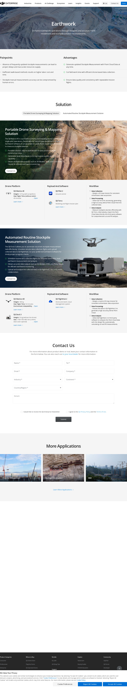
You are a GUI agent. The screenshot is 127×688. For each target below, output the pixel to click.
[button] (63, 441)
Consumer (3, 661)
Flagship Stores (30, 664)
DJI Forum (106, 664)
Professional (3, 664)
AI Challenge (49, 3)
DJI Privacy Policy (84, 412)
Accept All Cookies (115, 684)
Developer (107, 668)
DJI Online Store (30, 661)
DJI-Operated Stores (32, 668)
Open (36, 198)
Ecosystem (61, 3)
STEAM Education (83, 668)
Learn (70, 3)
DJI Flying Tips (56, 664)
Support (96, 3)
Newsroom (81, 661)
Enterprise (3, 668)
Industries (27, 3)
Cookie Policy (81, 680)
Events (87, 3)
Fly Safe (54, 661)
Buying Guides (82, 664)
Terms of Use (101, 412)
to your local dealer (70, 354)
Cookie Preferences (50, 678)
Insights (78, 3)
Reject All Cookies (90, 684)
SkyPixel (106, 661)
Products (38, 3)
